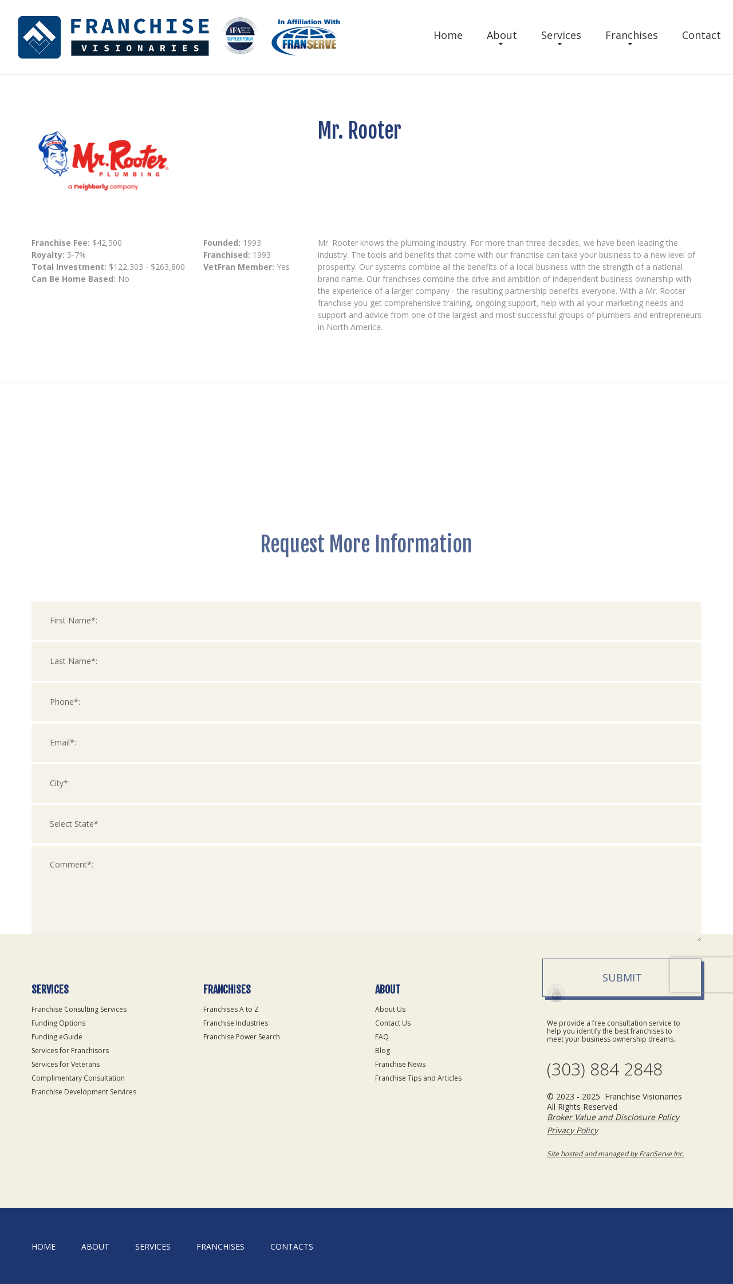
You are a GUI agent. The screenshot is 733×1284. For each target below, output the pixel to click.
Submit (622, 1111)
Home (448, 35)
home (43, 1246)
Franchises (631, 35)
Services (561, 35)
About (502, 35)
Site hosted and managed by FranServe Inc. (615, 1154)
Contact (701, 35)
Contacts (291, 1246)
